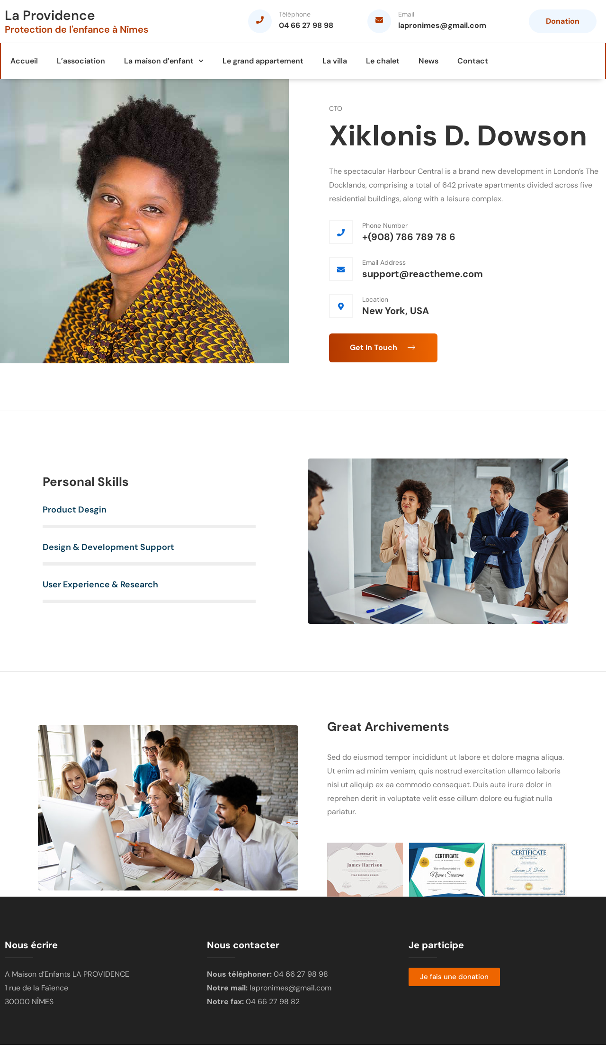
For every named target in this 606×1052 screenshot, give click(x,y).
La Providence (50, 15)
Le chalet (383, 61)
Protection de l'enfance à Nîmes (76, 29)
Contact (472, 61)
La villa (334, 61)
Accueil (24, 61)
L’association (81, 61)
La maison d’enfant (164, 61)
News (428, 61)
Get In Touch (383, 347)
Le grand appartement (263, 61)
